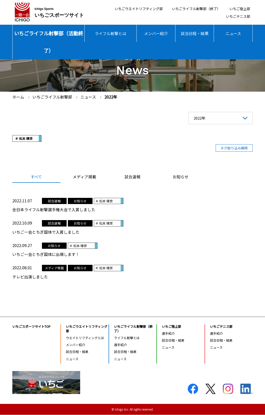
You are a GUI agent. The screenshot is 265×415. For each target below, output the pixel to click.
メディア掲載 (84, 177)
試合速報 (132, 177)
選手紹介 (120, 345)
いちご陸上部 (238, 8)
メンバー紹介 (156, 33)
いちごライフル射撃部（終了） (189, 8)
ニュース (233, 33)
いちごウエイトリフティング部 (125, 8)
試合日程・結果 (194, 33)
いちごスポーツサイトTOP (31, 326)
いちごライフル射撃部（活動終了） (48, 42)
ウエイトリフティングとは (85, 338)
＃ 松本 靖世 (24, 138)
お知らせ (181, 177)
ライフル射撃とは (110, 33)
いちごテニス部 (236, 17)
